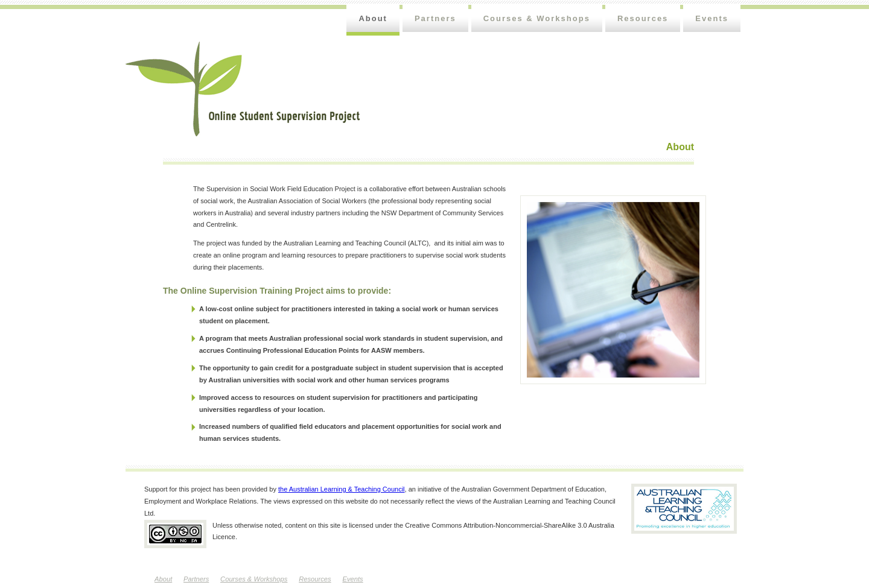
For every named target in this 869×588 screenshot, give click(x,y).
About (372, 18)
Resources (642, 18)
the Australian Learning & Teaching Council (341, 489)
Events (711, 18)
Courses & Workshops (536, 18)
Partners (435, 18)
